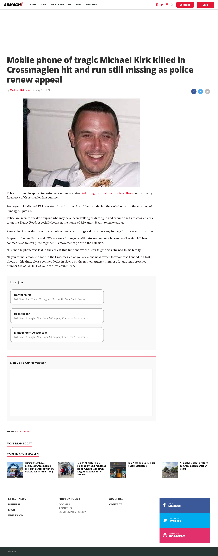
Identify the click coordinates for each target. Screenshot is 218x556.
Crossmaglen (23, 431)
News (33, 4)
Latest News (17, 499)
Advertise (116, 499)
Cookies (64, 504)
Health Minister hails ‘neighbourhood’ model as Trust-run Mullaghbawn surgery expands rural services (91, 468)
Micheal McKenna (20, 90)
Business (14, 504)
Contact (115, 504)
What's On (15, 515)
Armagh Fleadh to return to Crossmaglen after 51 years (194, 465)
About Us (65, 508)
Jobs (43, 4)
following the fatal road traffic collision (108, 193)
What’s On (57, 4)
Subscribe (185, 4)
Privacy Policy (69, 499)
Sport (12, 510)
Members (91, 4)
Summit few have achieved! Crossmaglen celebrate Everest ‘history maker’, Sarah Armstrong (39, 467)
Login (205, 4)
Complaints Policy (72, 512)
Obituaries (75, 4)
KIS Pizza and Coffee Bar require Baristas (141, 464)
